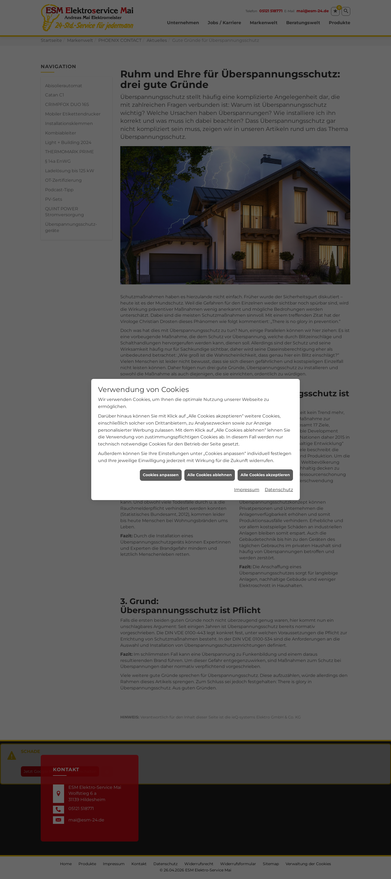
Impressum (246, 422)
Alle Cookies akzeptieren (265, 407)
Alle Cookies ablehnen (209, 407)
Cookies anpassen (161, 407)
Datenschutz (279, 422)
